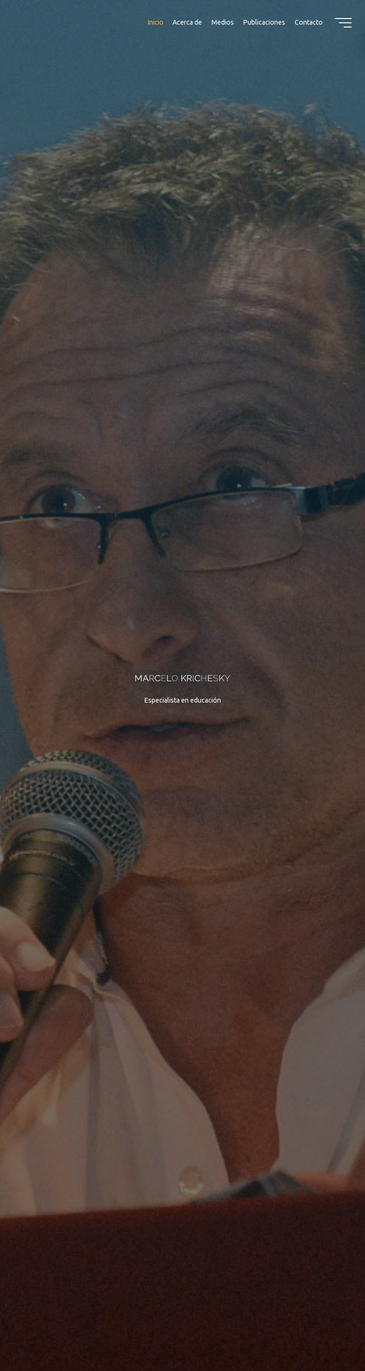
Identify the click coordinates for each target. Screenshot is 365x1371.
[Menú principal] (343, 23)
